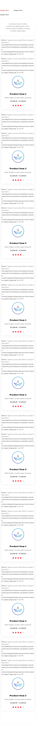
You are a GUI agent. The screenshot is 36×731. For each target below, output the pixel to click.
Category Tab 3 (4, 14)
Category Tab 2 (18, 10)
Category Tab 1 (4, 10)
